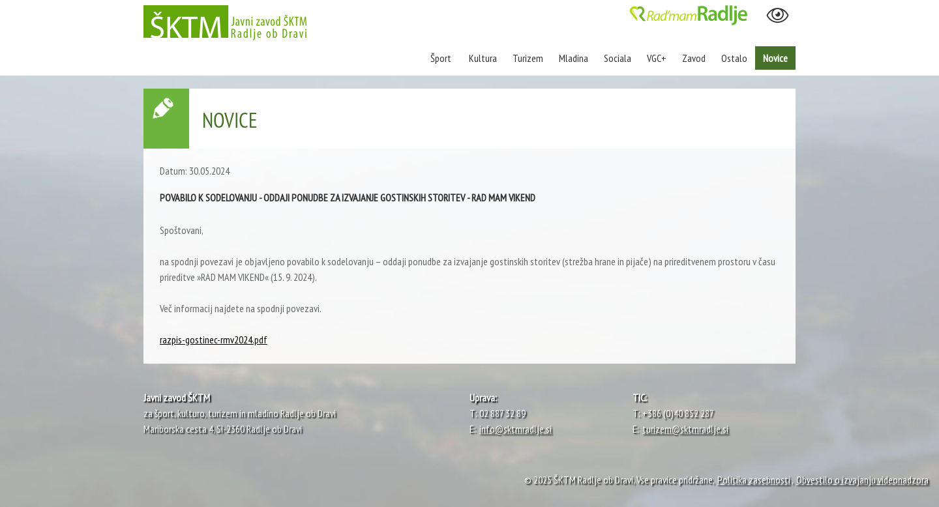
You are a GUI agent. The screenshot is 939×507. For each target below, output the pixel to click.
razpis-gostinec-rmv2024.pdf (213, 339)
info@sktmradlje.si (515, 428)
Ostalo (734, 58)
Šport (441, 58)
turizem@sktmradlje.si (685, 428)
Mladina (573, 58)
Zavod (694, 58)
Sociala (617, 58)
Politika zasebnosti (753, 479)
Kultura (483, 58)
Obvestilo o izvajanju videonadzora (862, 479)
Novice (775, 58)
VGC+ (656, 58)
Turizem (528, 58)
